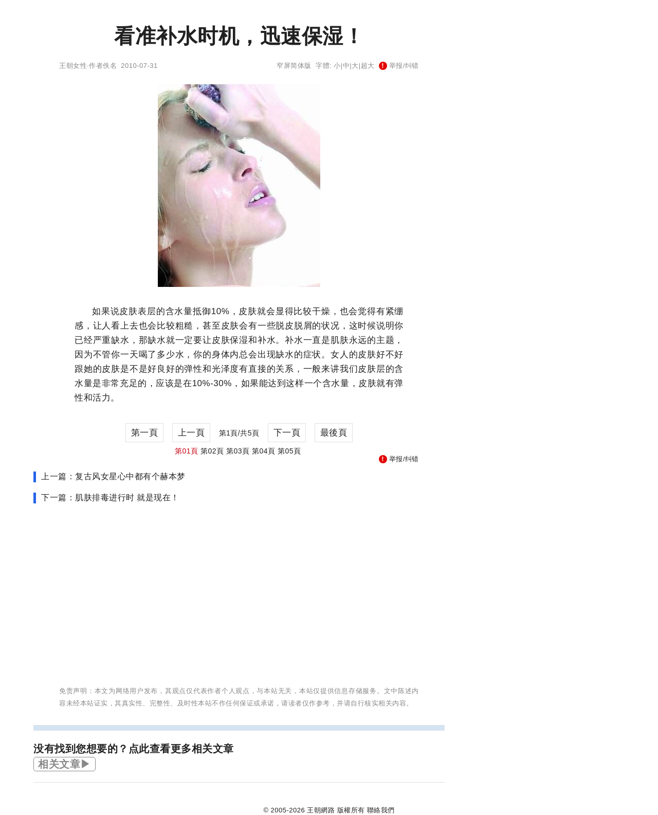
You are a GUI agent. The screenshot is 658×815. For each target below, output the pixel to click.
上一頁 (191, 433)
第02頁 (212, 451)
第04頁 (264, 451)
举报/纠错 (399, 65)
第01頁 (186, 451)
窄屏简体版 (294, 65)
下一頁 (287, 433)
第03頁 (238, 451)
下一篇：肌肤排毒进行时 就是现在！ (110, 497)
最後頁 (334, 433)
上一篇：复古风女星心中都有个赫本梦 (113, 476)
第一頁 (144, 433)
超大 (368, 65)
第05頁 (289, 451)
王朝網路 (321, 810)
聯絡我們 (381, 810)
